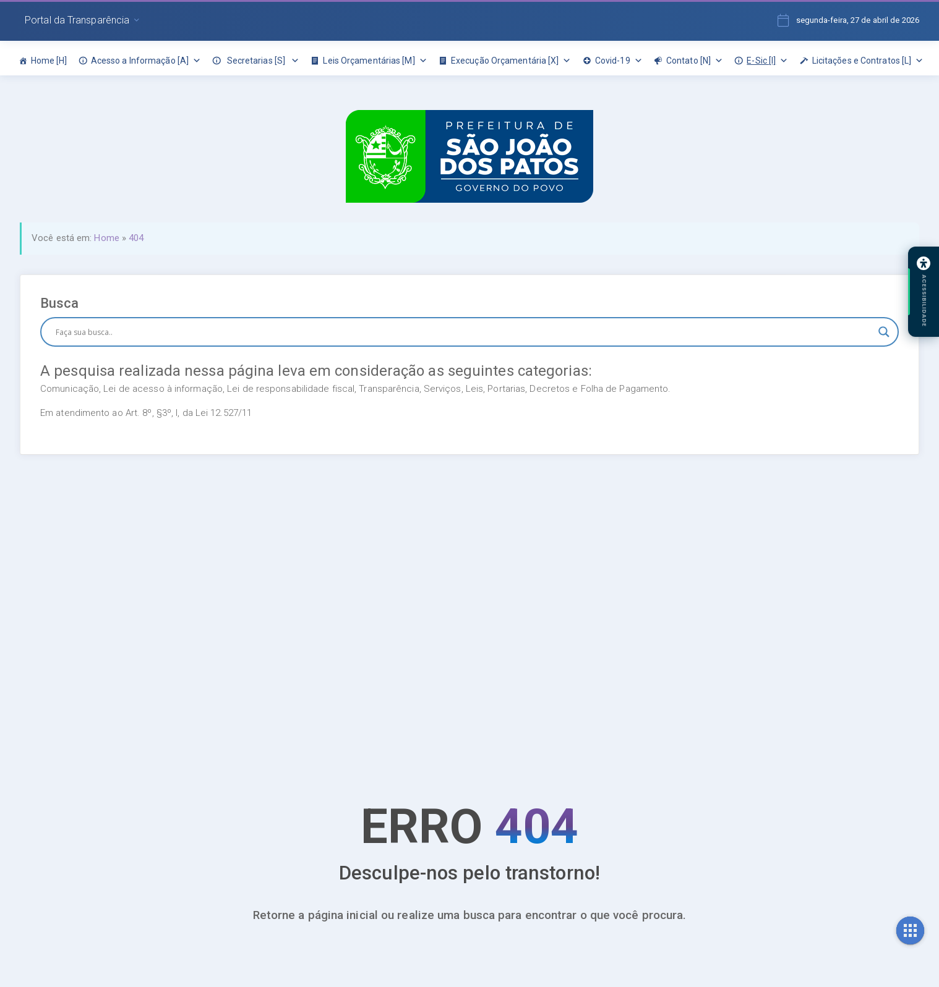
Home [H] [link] (49, 61)
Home (106, 238)
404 (136, 238)
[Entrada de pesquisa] (464, 332)
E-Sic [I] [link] (767, 61)
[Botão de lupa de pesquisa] (884, 332)
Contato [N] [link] (694, 61)
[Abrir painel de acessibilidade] (923, 292)
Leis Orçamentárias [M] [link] (375, 61)
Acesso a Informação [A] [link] (146, 61)
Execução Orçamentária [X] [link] (511, 61)
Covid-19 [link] (619, 61)
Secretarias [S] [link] (262, 61)
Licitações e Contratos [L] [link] (868, 61)
